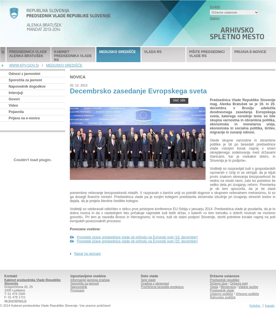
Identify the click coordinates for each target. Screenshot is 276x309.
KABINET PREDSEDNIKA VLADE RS (73, 56)
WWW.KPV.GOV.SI (24, 65)
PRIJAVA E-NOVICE (250, 52)
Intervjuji (16, 93)
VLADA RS (153, 52)
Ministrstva (228, 287)
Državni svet (239, 283)
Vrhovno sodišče (247, 293)
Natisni (215, 18)
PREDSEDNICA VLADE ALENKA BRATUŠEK (28, 54)
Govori (14, 99)
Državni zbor (219, 283)
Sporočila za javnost (25, 80)
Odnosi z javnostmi (24, 74)
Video (13, 105)
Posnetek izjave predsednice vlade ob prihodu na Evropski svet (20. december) (137, 241)
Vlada (214, 287)
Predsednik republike (224, 280)
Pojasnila (16, 112)
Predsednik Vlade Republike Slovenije (3, 54)
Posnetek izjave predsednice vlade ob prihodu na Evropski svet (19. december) (137, 237)
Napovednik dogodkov (27, 86)
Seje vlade (148, 280)
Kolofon (255, 305)
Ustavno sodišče (221, 293)
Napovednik (78, 287)
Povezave (77, 290)
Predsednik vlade (222, 290)
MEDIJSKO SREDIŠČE (117, 52)
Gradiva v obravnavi (155, 283)
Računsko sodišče (222, 297)
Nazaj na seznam (87, 254)
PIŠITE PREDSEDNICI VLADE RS (207, 54)
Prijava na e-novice (24, 118)
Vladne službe (248, 287)
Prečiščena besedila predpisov (162, 287)
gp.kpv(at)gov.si (15, 300)
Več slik (179, 100)
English (215, 6)
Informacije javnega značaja (90, 280)
